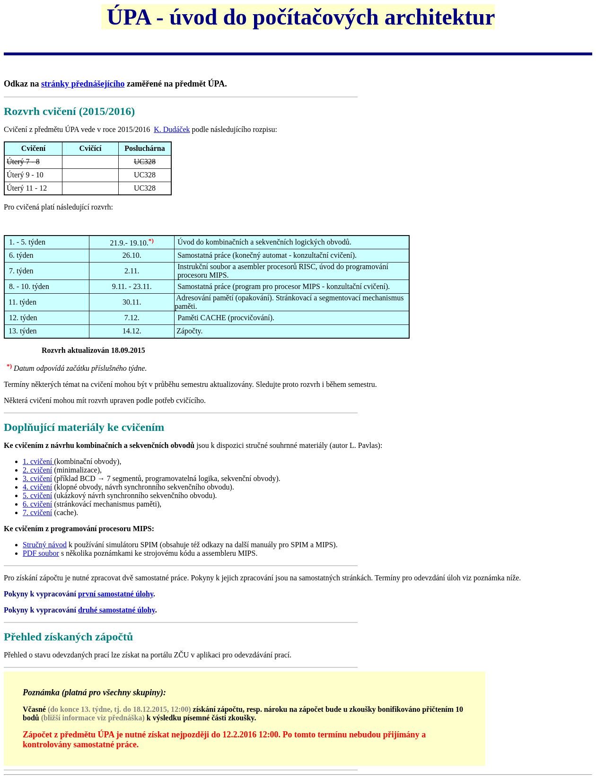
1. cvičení (38, 461)
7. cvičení (37, 512)
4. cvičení (37, 487)
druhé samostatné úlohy (116, 610)
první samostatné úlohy (115, 594)
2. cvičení (37, 470)
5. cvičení (37, 495)
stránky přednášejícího (83, 83)
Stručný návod (45, 545)
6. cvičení (37, 504)
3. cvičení (37, 478)
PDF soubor (41, 553)
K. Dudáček (172, 129)
